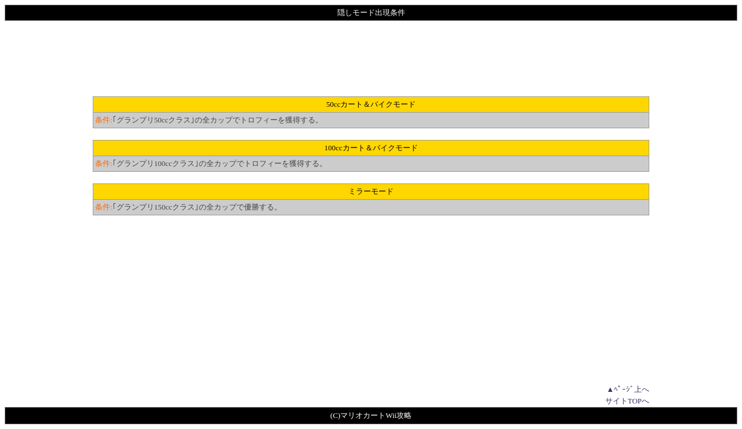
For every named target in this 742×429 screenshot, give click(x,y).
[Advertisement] (371, 59)
